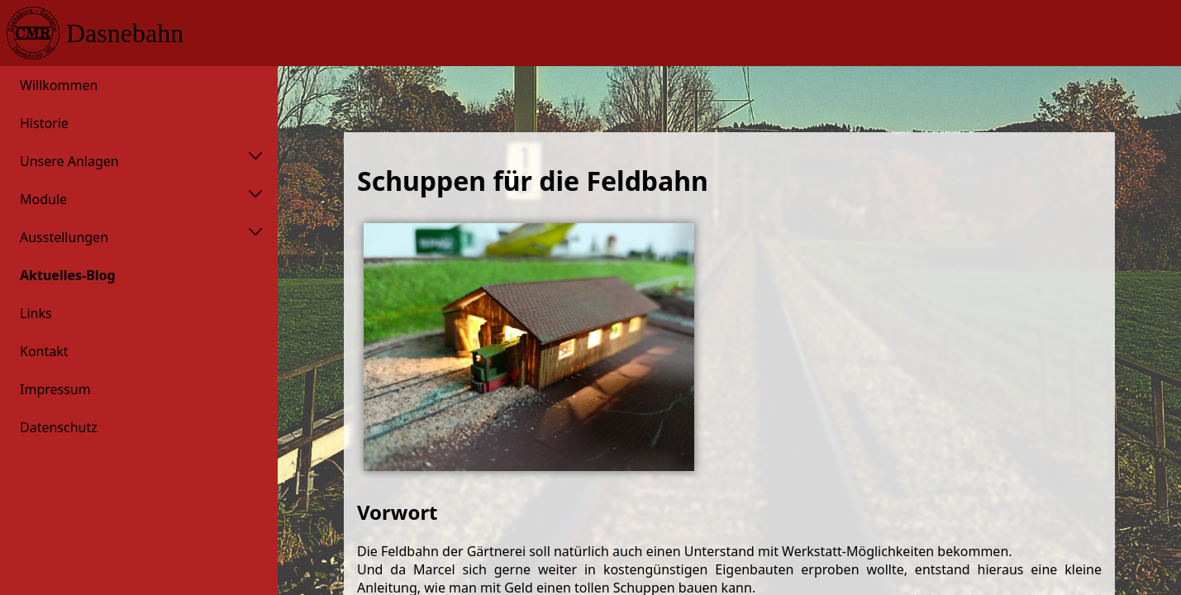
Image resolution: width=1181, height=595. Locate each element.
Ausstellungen (64, 237)
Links (36, 313)
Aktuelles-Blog (68, 275)
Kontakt (44, 351)
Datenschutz (59, 427)
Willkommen (59, 85)
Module (43, 199)
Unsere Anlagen (69, 161)
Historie (44, 123)
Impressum (55, 389)
